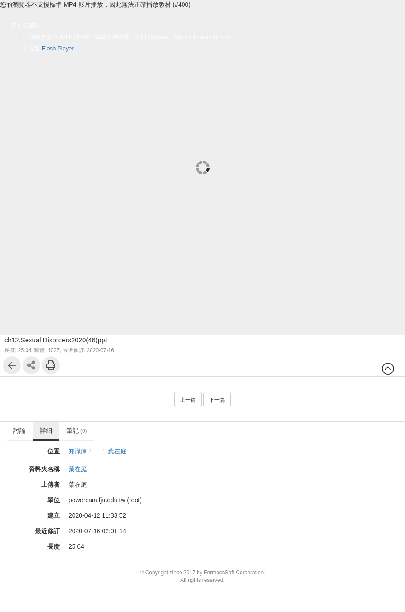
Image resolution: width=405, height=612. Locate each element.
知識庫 (78, 451)
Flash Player (58, 48)
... (97, 451)
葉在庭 (117, 451)
